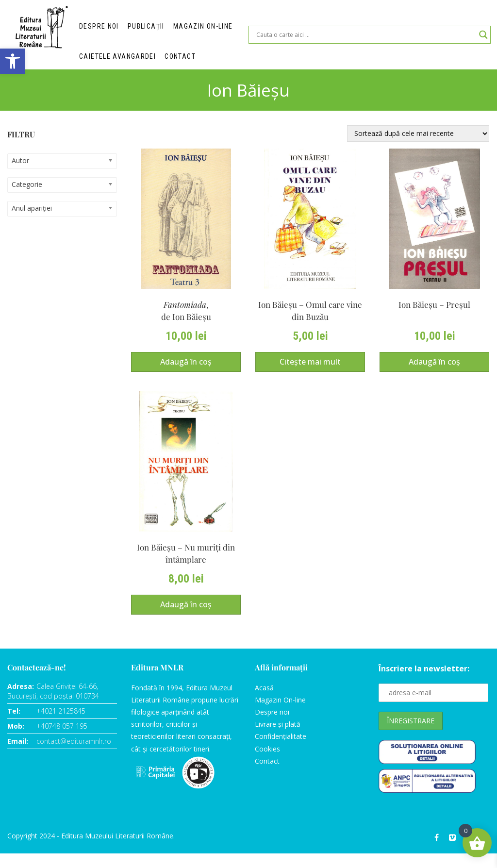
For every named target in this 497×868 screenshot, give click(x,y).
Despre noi (99, 27)
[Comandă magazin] (418, 137)
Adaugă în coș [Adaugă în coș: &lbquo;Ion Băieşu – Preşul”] (434, 371)
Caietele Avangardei (116, 59)
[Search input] (365, 36)
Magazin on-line (200, 27)
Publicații (145, 27)
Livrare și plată (277, 738)
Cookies (267, 763)
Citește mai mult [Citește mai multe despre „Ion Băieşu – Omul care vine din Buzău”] (310, 371)
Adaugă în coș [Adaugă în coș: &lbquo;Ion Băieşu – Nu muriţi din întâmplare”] (186, 619)
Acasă (264, 702)
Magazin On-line (280, 714)
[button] (12, 61)
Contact (178, 59)
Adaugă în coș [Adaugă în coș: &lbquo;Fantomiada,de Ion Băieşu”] (186, 371)
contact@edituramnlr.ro (73, 755)
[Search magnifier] (483, 36)
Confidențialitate (280, 750)
